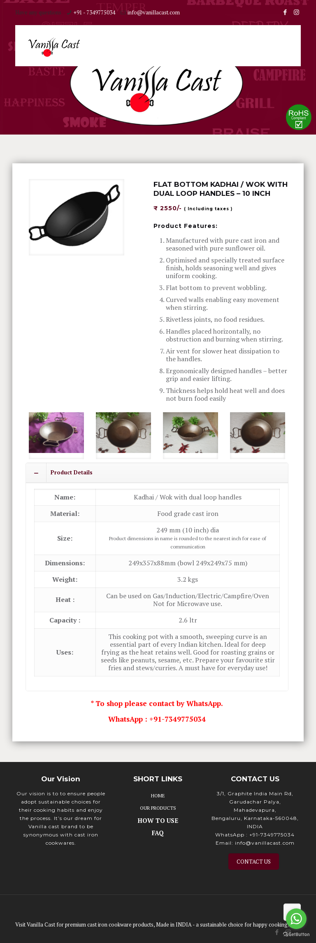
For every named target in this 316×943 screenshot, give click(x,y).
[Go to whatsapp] (296, 918)
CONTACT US (254, 860)
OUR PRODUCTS (158, 806)
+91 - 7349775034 (94, 12)
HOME (158, 794)
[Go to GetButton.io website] (296, 934)
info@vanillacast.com (154, 12)
